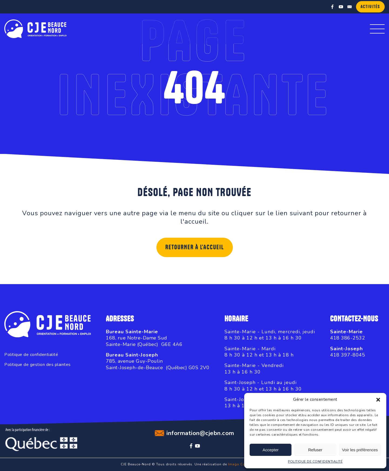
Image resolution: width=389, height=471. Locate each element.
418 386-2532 (347, 338)
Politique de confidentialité (31, 355)
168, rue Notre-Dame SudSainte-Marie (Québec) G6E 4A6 (144, 341)
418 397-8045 (347, 355)
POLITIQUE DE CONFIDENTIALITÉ (315, 461)
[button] (378, 399)
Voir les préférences (360, 450)
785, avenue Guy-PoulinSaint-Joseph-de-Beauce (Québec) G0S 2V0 (157, 364)
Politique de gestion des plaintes (37, 365)
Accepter (271, 450)
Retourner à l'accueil (194, 247)
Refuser (315, 450)
